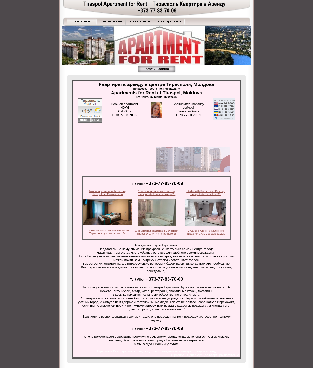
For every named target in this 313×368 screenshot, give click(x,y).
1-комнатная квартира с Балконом (107, 230)
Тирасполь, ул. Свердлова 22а (206, 233)
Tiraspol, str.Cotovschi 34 (107, 194)
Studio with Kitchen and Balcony (205, 191)
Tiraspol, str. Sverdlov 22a (205, 194)
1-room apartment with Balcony (107, 191)
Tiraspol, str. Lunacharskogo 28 (156, 194)
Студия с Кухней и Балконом (206, 230)
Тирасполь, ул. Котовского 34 (107, 233)
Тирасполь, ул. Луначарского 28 (157, 233)
